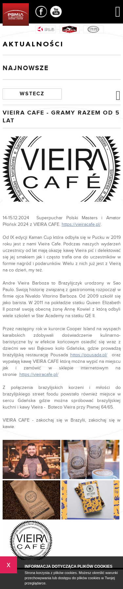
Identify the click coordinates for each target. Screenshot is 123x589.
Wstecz (32, 94)
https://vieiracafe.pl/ (81, 224)
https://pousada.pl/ (88, 355)
